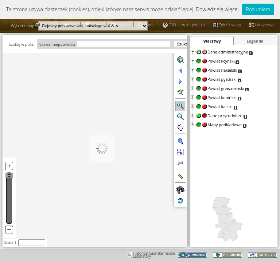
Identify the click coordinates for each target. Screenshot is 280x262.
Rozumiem (258, 9)
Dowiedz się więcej (217, 9)
